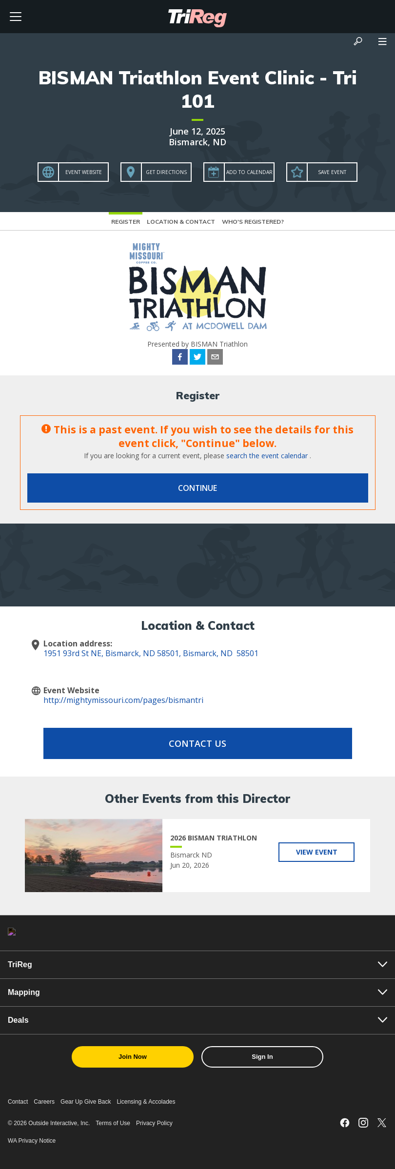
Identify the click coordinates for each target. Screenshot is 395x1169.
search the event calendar (267, 455)
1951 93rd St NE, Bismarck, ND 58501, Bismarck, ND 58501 (150, 653)
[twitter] (197, 358)
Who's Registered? (253, 221)
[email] (215, 358)
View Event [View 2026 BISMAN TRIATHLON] (316, 852)
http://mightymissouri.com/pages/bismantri (123, 700)
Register (125, 221)
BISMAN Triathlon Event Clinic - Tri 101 (198, 89)
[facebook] (180, 358)
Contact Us (197, 743)
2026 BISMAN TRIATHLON (213, 837)
